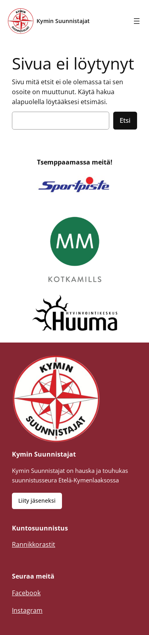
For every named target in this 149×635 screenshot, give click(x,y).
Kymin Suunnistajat (63, 21)
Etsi (125, 120)
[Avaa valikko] (136, 21)
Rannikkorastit (33, 544)
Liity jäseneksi (37, 500)
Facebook (26, 593)
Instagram (27, 610)
